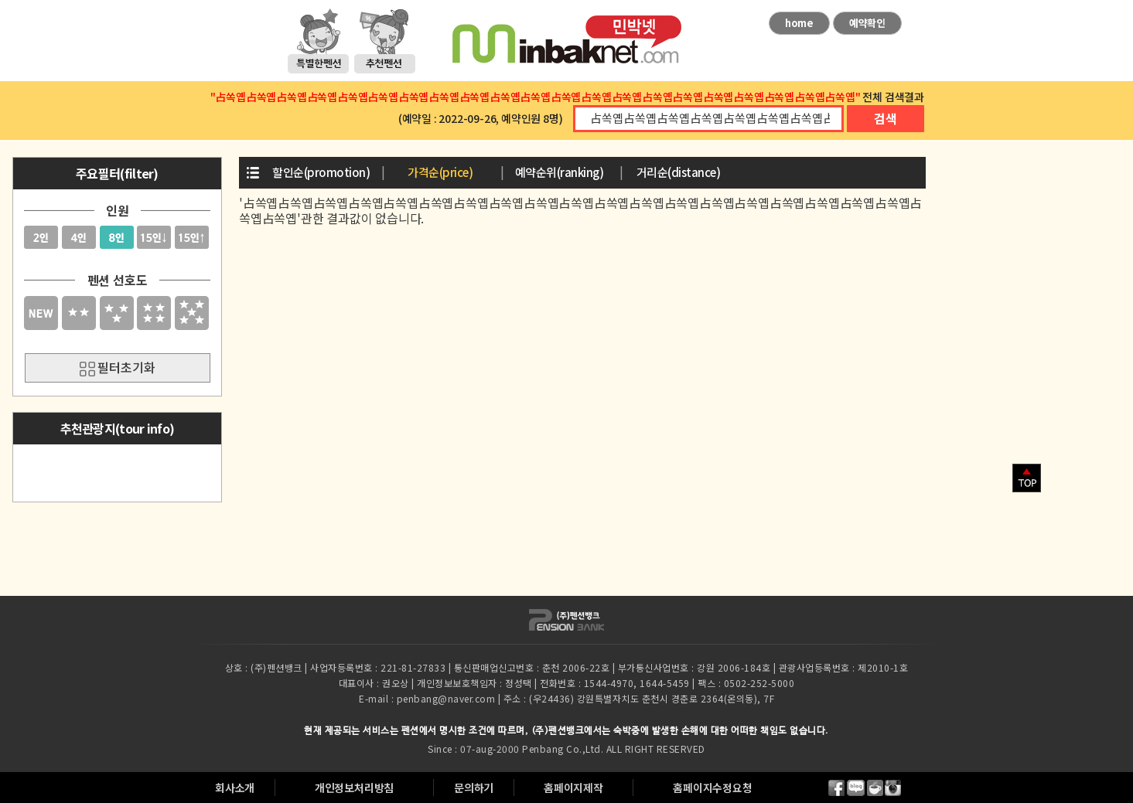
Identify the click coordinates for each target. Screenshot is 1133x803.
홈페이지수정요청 (712, 787)
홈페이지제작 (573, 787)
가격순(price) (440, 172)
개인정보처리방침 (354, 787)
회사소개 (234, 787)
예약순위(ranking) (559, 172)
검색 (885, 118)
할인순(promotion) (321, 172)
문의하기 (473, 787)
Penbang (543, 748)
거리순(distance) (678, 172)
